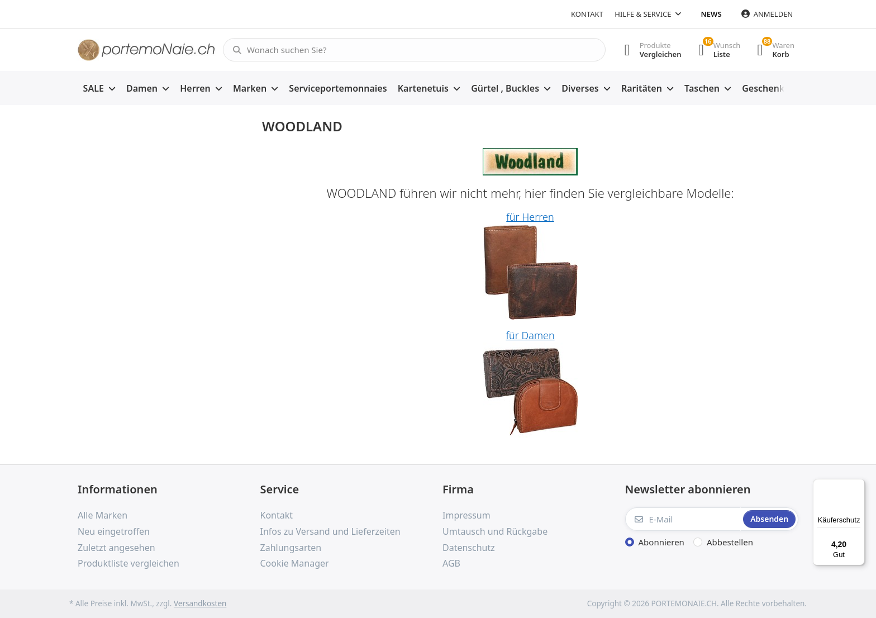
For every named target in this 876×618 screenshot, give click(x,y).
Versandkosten (200, 603)
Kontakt (587, 14)
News (711, 14)
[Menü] (858, 485)
